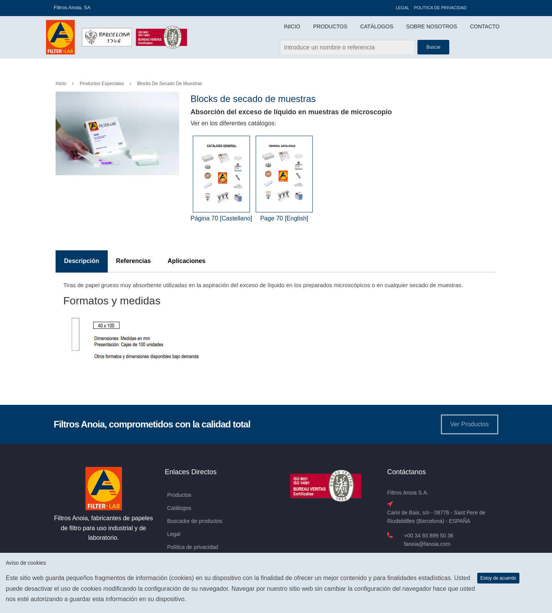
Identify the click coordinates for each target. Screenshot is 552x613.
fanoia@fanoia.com (427, 544)
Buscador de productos (194, 521)
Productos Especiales (102, 83)
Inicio (292, 26)
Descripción (81, 261)
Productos (330, 26)
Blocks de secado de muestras (169, 83)
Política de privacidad (440, 7)
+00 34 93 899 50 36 (428, 535)
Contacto (484, 26)
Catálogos (376, 26)
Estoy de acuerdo (498, 578)
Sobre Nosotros (431, 26)
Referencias (133, 261)
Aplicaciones (186, 261)
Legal (402, 7)
